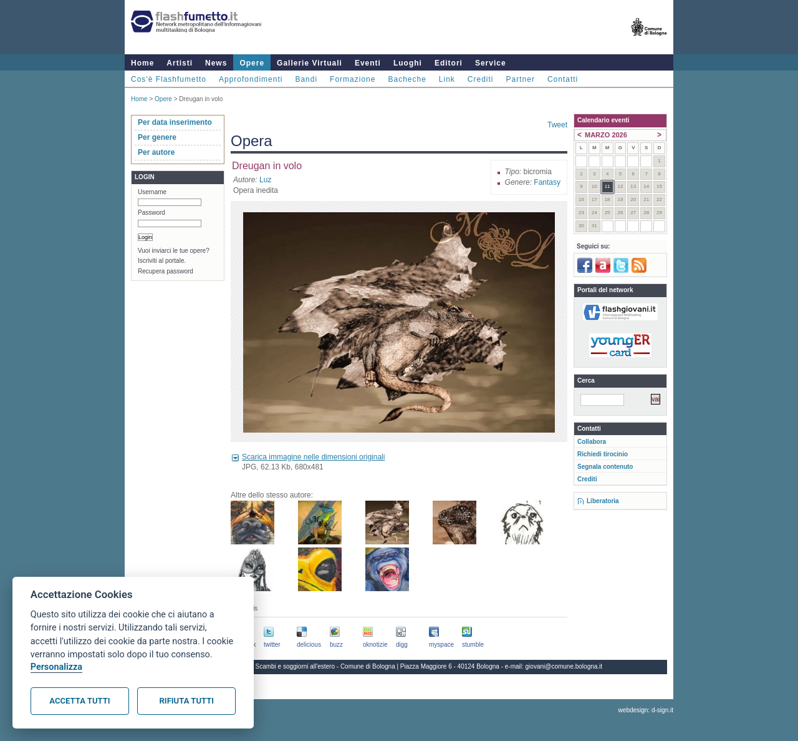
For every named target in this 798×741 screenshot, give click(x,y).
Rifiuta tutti (187, 700)
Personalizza (56, 667)
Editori (449, 63)
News (216, 63)
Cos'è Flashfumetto (168, 79)
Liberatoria (603, 501)
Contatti (562, 79)
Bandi (306, 79)
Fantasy (547, 182)
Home (142, 63)
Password (151, 212)
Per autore (156, 152)
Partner (520, 79)
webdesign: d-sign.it (645, 710)
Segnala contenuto (605, 466)
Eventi (368, 63)
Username (152, 192)
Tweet (557, 124)
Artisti (179, 63)
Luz (265, 179)
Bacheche (407, 79)
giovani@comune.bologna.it (564, 666)
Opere (251, 63)
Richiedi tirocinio (602, 454)
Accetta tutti (79, 700)
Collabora (591, 441)
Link (447, 79)
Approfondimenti (250, 79)
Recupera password (165, 271)
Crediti (481, 79)
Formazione (352, 79)
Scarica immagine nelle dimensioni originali (313, 457)
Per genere (157, 137)
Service (490, 63)
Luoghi (407, 63)
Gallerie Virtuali (309, 63)
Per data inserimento (175, 122)
